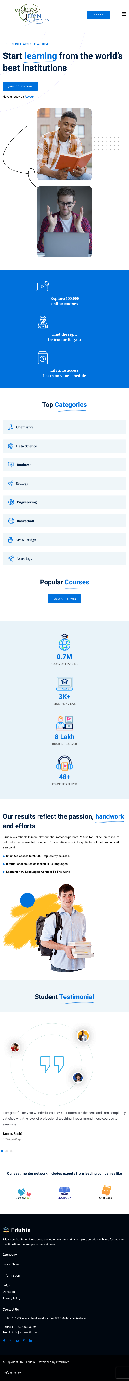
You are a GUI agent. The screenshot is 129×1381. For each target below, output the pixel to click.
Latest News (11, 1264)
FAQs (6, 1285)
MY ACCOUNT (98, 15)
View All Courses (64, 603)
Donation (9, 1292)
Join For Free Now (20, 86)
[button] (6, 1151)
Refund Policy (12, 1372)
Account (30, 96)
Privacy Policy (11, 1298)
